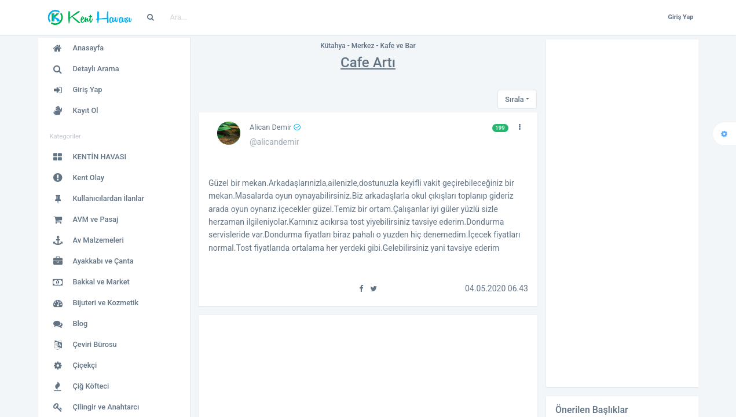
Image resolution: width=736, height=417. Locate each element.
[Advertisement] (622, 213)
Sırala (514, 99)
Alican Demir (275, 127)
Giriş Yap (680, 17)
